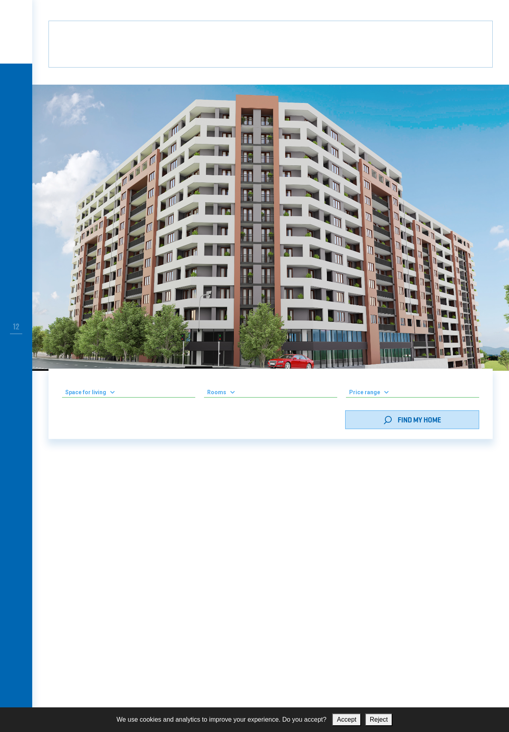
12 (16, 326)
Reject (379, 719)
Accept (346, 719)
